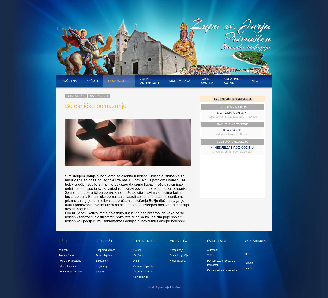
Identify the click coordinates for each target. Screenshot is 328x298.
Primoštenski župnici (70, 271)
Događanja (102, 266)
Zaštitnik (63, 250)
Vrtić (209, 255)
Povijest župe (66, 255)
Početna (69, 80)
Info (254, 80)
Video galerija (178, 260)
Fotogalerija (176, 250)
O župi (92, 80)
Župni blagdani (104, 255)
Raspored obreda (106, 250)
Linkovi (248, 268)
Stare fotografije (179, 255)
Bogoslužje (119, 80)
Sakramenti (99, 96)
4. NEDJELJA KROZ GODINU (232, 147)
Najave (100, 271)
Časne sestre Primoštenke (222, 270)
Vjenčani (138, 255)
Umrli (136, 260)
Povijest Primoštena (70, 260)
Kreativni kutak (232, 80)
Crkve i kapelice (68, 266)
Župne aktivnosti (149, 80)
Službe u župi (140, 276)
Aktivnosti (212, 250)
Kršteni (137, 250)
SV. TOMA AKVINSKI (232, 112)
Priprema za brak (142, 271)
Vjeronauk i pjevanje (144, 266)
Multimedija (179, 80)
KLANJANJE (232, 130)
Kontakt (248, 262)
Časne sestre (207, 80)
